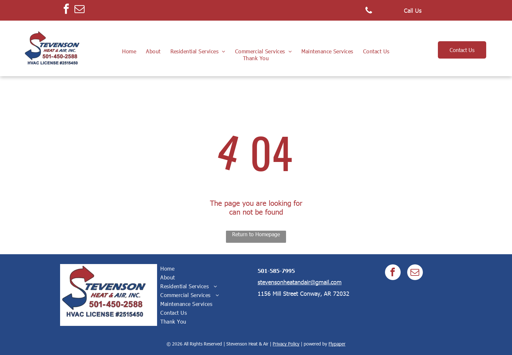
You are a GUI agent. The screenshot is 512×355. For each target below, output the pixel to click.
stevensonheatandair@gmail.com (300, 282)
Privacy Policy (286, 344)
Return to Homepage (256, 234)
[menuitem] (129, 51)
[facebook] (66, 10)
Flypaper (336, 344)
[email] (79, 10)
